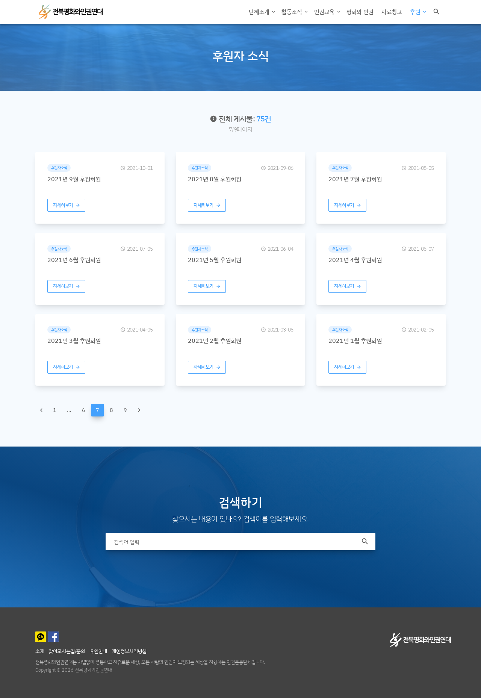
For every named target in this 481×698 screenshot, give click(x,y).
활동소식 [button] (292, 12)
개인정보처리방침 (129, 650)
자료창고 (391, 12)
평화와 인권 (360, 12)
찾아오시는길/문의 (66, 650)
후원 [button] (416, 12)
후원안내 (98, 650)
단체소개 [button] (260, 12)
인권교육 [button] (325, 12)
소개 (39, 650)
